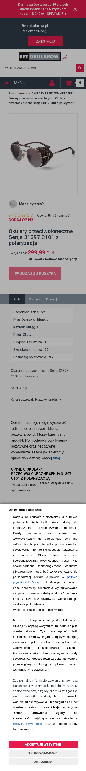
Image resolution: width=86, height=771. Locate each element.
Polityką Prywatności (27, 723)
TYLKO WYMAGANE (42, 753)
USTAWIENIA (43, 761)
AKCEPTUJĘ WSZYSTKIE (43, 744)
